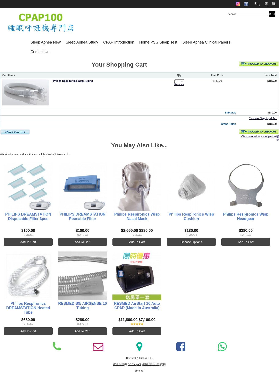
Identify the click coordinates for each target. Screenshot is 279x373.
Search (232, 14)
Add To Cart (28, 242)
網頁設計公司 (151, 364)
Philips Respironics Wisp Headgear (245, 216)
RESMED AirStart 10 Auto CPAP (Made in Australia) (137, 305)
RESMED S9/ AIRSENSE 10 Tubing (82, 305)
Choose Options (191, 242)
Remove (179, 84)
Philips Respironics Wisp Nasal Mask (137, 216)
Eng (257, 3)
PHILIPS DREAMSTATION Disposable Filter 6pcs (28, 216)
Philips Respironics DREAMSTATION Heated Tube (28, 307)
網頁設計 (118, 364)
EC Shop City (135, 364)
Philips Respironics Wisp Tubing (73, 80)
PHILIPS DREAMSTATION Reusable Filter (82, 216)
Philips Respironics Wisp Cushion (191, 216)
